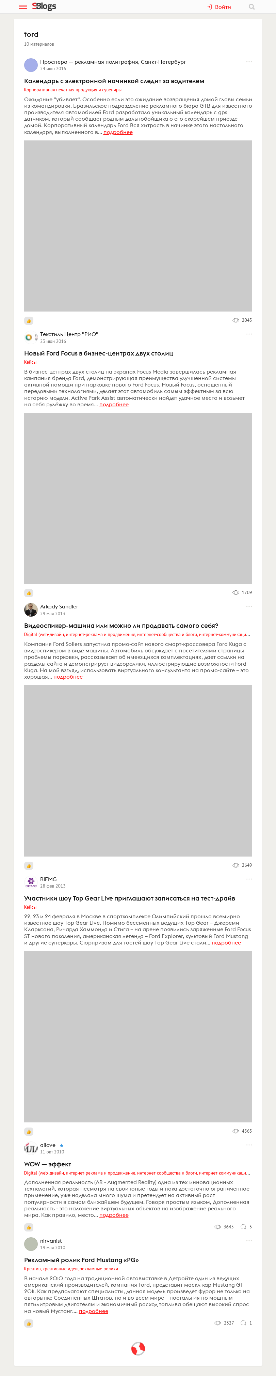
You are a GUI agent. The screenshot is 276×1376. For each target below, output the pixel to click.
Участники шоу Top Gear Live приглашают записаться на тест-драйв (129, 898)
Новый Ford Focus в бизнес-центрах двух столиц (98, 353)
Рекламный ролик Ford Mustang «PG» (81, 1260)
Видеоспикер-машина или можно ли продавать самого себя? (121, 625)
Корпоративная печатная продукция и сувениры (73, 90)
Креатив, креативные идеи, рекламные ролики (71, 1269)
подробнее (118, 131)
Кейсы (30, 362)
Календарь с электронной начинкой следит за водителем (114, 81)
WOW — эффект (47, 1164)
